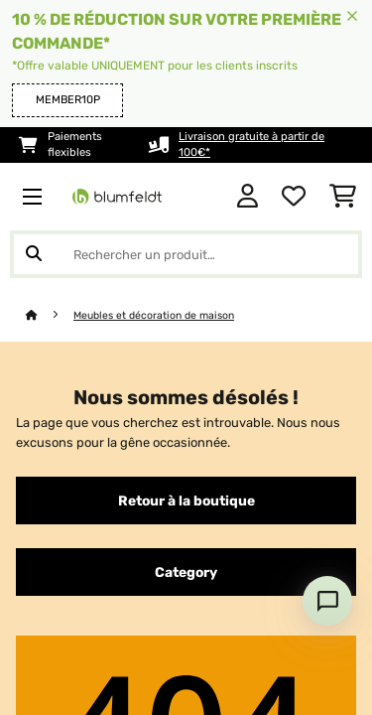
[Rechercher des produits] (186, 254)
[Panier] (342, 196)
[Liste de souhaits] (294, 196)
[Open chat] (327, 601)
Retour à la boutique (186, 500)
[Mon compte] (247, 197)
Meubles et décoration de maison (153, 315)
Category (186, 572)
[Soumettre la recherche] (34, 254)
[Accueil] (49, 315)
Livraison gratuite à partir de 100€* (251, 144)
